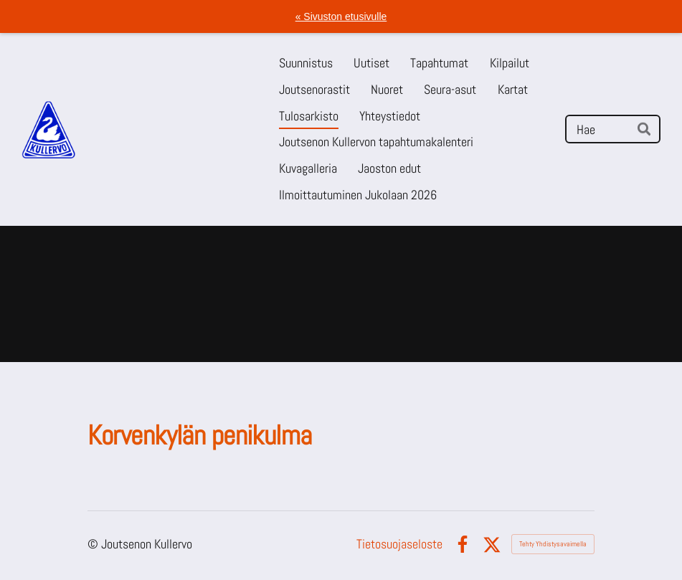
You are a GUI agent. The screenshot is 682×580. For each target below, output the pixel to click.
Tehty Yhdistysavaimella (553, 543)
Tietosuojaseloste (399, 544)
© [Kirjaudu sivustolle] (94, 544)
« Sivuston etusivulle (341, 16)
